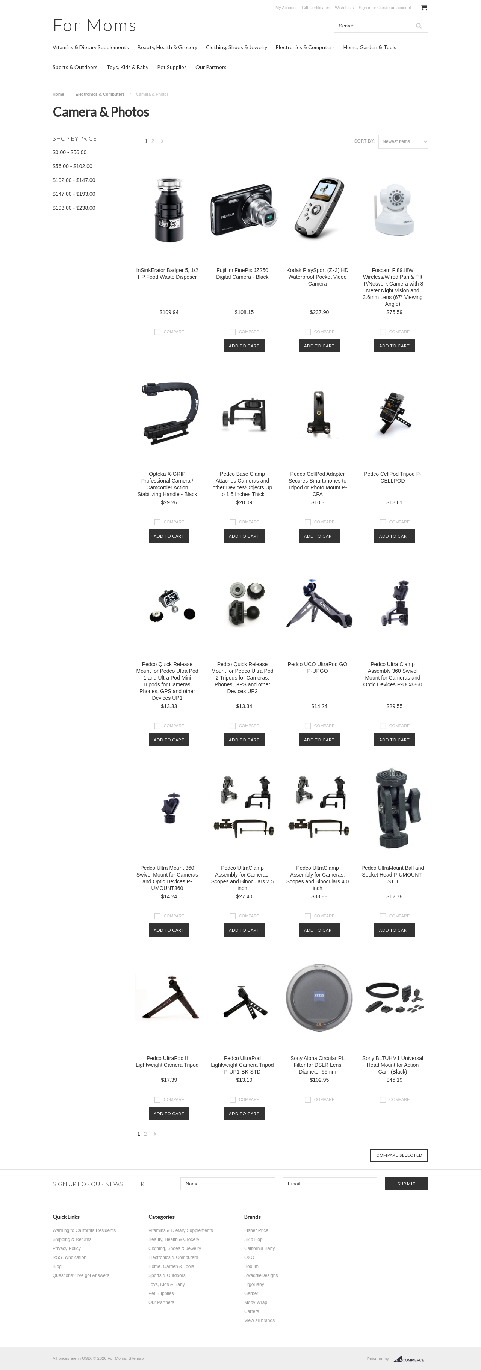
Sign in (364, 7)
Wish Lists (344, 7)
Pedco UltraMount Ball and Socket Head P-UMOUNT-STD (393, 874)
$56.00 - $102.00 (72, 166)
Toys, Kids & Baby (127, 67)
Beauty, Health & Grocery (167, 47)
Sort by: (364, 141)
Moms (95, 24)
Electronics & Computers (305, 47)
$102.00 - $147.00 (74, 180)
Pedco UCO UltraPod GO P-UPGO (318, 667)
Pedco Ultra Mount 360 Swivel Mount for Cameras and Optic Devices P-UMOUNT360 (167, 878)
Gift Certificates (316, 7)
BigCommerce (410, 1359)
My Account (286, 7)
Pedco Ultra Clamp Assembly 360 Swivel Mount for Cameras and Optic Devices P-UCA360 (392, 674)
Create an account (394, 7)
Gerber (251, 1293)
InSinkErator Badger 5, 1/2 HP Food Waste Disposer (167, 273)
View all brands (259, 1320)
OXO (249, 1257)
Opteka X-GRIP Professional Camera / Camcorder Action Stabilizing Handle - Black (167, 484)
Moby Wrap (255, 1302)
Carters (251, 1311)
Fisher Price (256, 1230)
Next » (163, 143)
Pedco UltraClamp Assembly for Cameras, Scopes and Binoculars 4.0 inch (317, 878)
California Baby (259, 1248)
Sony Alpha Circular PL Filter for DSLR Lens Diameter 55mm (317, 1065)
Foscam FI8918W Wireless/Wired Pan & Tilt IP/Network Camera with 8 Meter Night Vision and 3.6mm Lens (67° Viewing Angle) (393, 287)
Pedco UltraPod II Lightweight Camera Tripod (167, 1061)
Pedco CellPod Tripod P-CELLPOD (392, 477)
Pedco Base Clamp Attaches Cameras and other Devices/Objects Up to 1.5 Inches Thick (242, 484)
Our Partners (211, 67)
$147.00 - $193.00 (74, 194)
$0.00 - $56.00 (69, 152)
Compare (174, 331)
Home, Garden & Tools (369, 47)
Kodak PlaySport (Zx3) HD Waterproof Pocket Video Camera (318, 277)
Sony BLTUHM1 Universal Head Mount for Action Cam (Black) (392, 1065)
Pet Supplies (172, 67)
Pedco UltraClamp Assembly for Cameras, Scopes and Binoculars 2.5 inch (242, 878)
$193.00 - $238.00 (74, 208)
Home (58, 94)
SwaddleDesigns (261, 1275)
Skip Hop (253, 1239)
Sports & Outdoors (75, 67)
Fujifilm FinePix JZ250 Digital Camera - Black (242, 273)
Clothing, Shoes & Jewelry (236, 47)
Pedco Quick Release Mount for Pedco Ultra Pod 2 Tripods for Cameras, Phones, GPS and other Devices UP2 (243, 677)
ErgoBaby (254, 1284)
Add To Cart (244, 345)
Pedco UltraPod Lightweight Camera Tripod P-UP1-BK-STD (242, 1065)
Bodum (251, 1266)
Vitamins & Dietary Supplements (91, 47)
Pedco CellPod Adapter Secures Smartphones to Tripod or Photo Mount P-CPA (317, 484)
